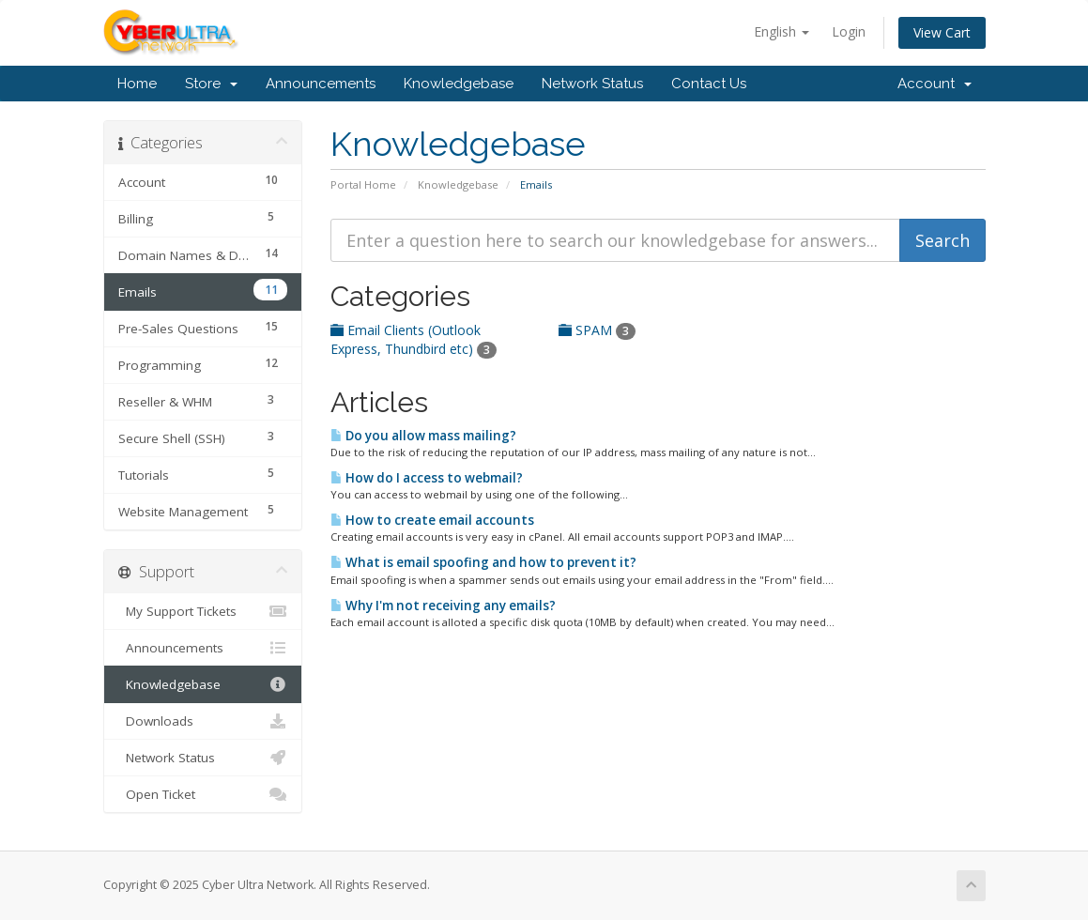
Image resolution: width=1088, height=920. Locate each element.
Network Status (592, 83)
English (781, 31)
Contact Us (708, 83)
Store (211, 83)
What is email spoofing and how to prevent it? (483, 562)
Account (934, 83)
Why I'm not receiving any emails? (443, 605)
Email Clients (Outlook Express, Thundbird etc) (413, 339)
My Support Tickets (203, 611)
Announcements (320, 83)
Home (137, 83)
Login (849, 31)
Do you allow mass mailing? (423, 435)
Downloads (203, 721)
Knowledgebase (458, 83)
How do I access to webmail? (426, 477)
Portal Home (363, 184)
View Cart (942, 32)
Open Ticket (203, 794)
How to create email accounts (432, 520)
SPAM (597, 330)
